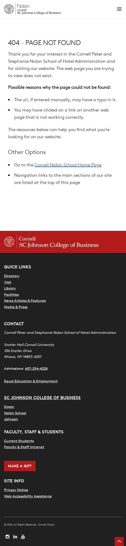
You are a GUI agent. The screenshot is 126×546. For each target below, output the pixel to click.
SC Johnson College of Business (42, 397)
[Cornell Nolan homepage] (60, 9)
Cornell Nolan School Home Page (67, 164)
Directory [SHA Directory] (11, 276)
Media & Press (15, 307)
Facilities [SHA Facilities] (11, 294)
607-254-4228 (36, 368)
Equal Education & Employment (31, 381)
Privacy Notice (16, 490)
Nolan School (15, 413)
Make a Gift (20, 466)
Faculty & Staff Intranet (24, 447)
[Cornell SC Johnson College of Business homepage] (63, 241)
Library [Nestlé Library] (10, 288)
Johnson (11, 419)
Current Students (19, 441)
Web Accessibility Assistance (28, 496)
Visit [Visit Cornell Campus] (7, 282)
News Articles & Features (25, 300)
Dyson (9, 406)
